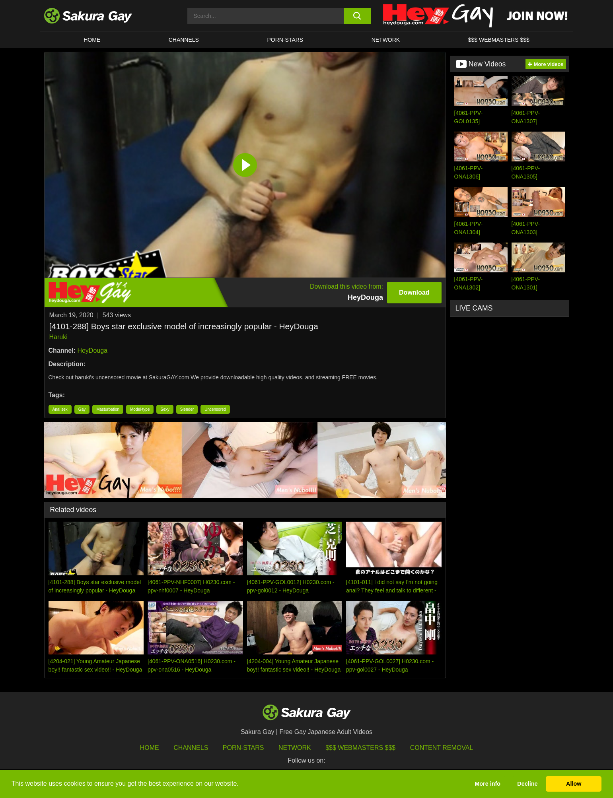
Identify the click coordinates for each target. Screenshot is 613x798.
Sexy (164, 409)
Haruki (58, 337)
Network (386, 40)
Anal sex (60, 409)
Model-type (140, 409)
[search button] (357, 16)
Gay (82, 409)
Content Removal (441, 747)
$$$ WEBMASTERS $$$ (498, 40)
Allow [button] (573, 784)
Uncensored (215, 409)
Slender (187, 409)
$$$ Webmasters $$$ (360, 747)
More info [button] (487, 784)
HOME (92, 40)
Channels (184, 40)
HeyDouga (92, 350)
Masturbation (107, 409)
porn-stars (285, 40)
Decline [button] (527, 784)
